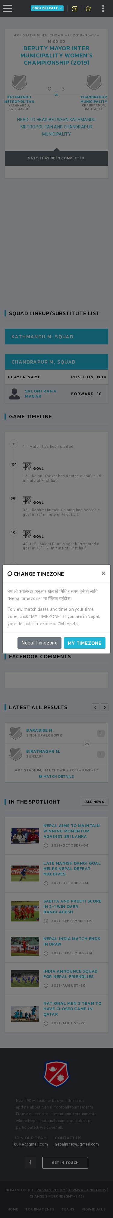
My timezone (85, 643)
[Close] (103, 573)
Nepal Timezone (39, 643)
